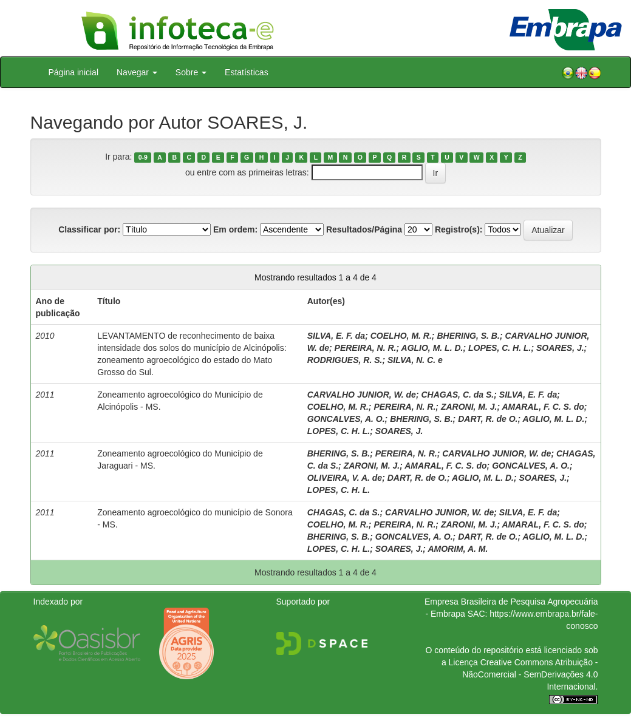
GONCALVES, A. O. (346, 419)
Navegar (137, 72)
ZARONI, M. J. (469, 407)
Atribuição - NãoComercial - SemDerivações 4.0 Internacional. (530, 674)
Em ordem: (235, 229)
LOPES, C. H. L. (499, 348)
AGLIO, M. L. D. (432, 348)
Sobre (191, 72)
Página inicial (74, 72)
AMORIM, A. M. (458, 549)
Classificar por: (89, 229)
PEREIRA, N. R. (366, 348)
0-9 (143, 157)
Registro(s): (459, 229)
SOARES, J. (560, 348)
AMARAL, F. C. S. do (543, 407)
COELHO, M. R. (401, 336)
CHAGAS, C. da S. (457, 394)
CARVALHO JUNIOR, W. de (361, 394)
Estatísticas (246, 72)
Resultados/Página (364, 229)
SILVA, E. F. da (336, 336)
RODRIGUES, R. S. (345, 360)
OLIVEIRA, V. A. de (344, 478)
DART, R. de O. (487, 419)
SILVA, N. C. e (415, 360)
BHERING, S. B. (468, 336)
